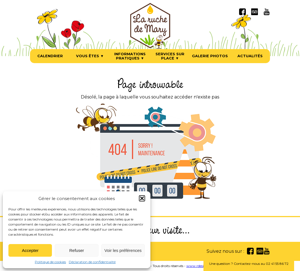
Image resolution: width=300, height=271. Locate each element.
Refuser (76, 250)
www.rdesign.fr (199, 266)
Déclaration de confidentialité (92, 262)
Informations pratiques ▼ (130, 56)
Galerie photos (210, 56)
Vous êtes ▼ (90, 56)
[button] (142, 198)
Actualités (250, 56)
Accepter (30, 250)
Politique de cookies (50, 262)
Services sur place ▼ (169, 56)
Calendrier (50, 56)
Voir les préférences (123, 250)
